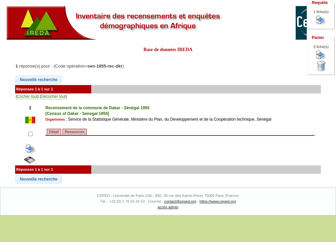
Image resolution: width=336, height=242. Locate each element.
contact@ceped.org (180, 201)
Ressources (74, 132)
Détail (53, 132)
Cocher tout (27, 96)
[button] (38, 80)
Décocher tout (53, 96)
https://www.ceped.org (218, 201)
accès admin (168, 207)
